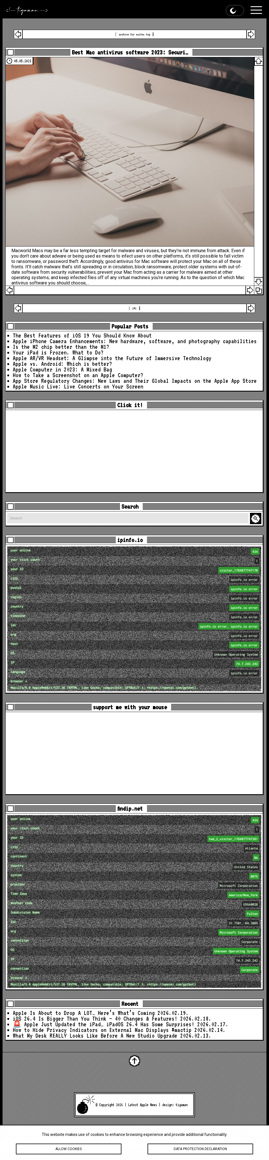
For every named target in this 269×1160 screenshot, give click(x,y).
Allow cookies (68, 1149)
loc (134, 626)
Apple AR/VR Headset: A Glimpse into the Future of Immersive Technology (112, 358)
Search (256, 519)
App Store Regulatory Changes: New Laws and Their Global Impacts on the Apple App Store (135, 380)
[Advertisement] (134, 451)
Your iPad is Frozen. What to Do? (58, 352)
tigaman (182, 1104)
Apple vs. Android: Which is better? (62, 363)
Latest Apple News (142, 1104)
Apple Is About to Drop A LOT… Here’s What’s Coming (84, 1013)
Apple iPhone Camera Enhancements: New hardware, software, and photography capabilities (135, 341)
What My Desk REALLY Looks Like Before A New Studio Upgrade (95, 1035)
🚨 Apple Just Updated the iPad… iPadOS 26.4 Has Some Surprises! (103, 1024)
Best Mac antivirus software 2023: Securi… (130, 52)
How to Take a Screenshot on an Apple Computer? (78, 375)
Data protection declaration (200, 1149)
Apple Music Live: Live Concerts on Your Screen (78, 386)
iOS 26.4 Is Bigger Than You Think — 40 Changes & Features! (95, 1018)
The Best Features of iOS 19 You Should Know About (82, 335)
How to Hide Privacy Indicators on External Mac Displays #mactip (102, 1030)
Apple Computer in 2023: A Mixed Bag (62, 369)
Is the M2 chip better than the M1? (61, 346)
